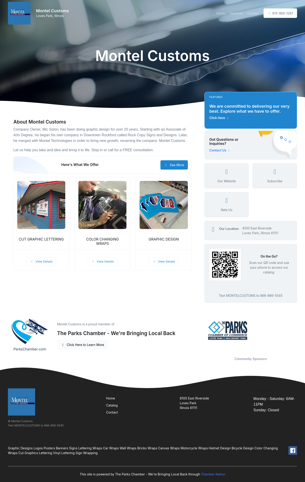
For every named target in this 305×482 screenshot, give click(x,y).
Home (220, 13)
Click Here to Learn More (82, 345)
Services (236, 13)
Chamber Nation (213, 474)
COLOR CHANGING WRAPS (102, 241)
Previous (201, 330)
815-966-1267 (280, 13)
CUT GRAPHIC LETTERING (41, 239)
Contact (253, 13)
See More (174, 165)
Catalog (112, 405)
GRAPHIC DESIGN (164, 239)
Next (300, 330)
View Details (41, 261)
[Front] (20, 13)
